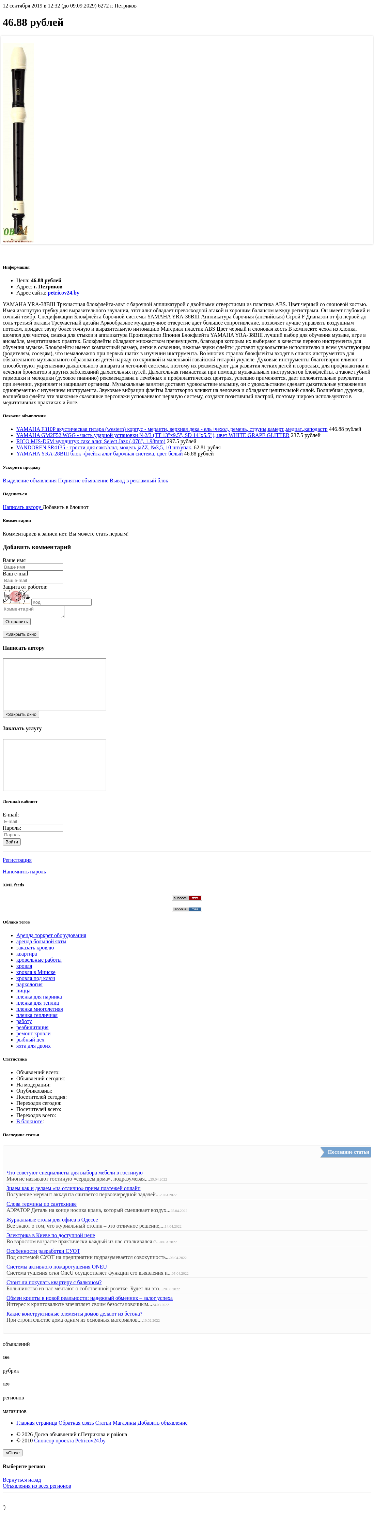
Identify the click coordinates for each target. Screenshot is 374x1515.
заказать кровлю (35, 949)
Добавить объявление (163, 1425)
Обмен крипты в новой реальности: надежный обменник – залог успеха (89, 1300)
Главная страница (37, 1425)
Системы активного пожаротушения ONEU (56, 1269)
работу (24, 1023)
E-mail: (11, 817)
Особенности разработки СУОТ (43, 1253)
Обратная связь (76, 1425)
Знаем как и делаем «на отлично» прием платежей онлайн (73, 1190)
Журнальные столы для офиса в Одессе (52, 1222)
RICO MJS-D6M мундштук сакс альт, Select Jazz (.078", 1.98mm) (91, 441)
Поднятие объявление (84, 480)
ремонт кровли (33, 1035)
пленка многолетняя (39, 1011)
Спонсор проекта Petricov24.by (70, 1442)
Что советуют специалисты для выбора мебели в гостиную (74, 1175)
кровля (24, 968)
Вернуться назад (22, 1482)
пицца (23, 992)
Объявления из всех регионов (37, 1488)
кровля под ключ (35, 980)
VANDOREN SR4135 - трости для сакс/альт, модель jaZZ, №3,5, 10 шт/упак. (104, 447)
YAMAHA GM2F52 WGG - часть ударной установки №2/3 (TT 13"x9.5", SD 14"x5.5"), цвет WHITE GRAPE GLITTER (153, 435)
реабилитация (32, 1029)
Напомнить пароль (24, 873)
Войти (11, 843)
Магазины (124, 1425)
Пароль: (12, 830)
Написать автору (23, 507)
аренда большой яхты (41, 943)
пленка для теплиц (37, 1005)
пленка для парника (39, 999)
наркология (29, 986)
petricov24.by (63, 293)
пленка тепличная (37, 1017)
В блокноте (29, 1123)
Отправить (16, 623)
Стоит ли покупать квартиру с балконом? (54, 1284)
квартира (26, 956)
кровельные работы (39, 962)
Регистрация (17, 862)
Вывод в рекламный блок (139, 480)
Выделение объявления (30, 480)
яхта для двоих (33, 1048)
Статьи (103, 1425)
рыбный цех (30, 1042)
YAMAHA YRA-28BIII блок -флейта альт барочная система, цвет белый (99, 453)
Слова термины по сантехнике (41, 1206)
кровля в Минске (36, 974)
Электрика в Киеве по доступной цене (50, 1237)
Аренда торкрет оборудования (51, 937)
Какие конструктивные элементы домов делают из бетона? (74, 1316)
